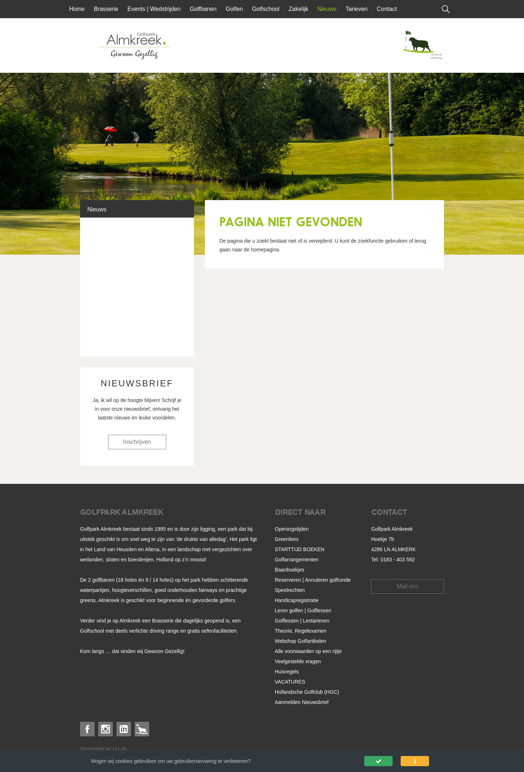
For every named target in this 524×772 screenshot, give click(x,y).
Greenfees (286, 539)
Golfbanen (203, 9)
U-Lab (120, 749)
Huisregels (287, 671)
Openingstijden (292, 529)
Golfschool (265, 9)
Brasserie (106, 9)
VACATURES (290, 682)
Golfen (234, 9)
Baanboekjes (289, 570)
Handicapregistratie (297, 600)
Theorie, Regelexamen (300, 631)
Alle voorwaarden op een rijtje (308, 651)
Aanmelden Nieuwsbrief (302, 702)
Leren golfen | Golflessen (303, 610)
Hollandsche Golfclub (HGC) (307, 692)
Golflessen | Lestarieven (302, 621)
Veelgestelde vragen (298, 661)
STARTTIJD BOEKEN (299, 549)
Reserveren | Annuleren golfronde (313, 580)
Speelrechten (290, 590)
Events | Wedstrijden (153, 9)
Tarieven (357, 9)
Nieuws (326, 9)
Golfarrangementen (297, 559)
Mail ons (407, 586)
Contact (387, 9)
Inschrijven (137, 442)
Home (77, 9)
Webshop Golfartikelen (300, 641)
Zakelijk (298, 9)
